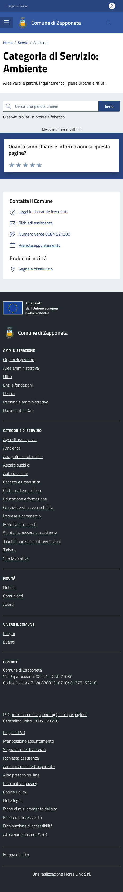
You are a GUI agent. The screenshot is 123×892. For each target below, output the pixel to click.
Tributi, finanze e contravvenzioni (32, 541)
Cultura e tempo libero (22, 490)
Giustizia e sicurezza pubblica (28, 507)
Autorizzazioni (15, 473)
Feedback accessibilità (22, 817)
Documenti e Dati (18, 410)
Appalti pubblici (16, 465)
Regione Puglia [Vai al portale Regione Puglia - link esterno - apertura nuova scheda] (18, 6)
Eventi (9, 642)
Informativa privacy (20, 783)
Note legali (12, 800)
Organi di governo (18, 359)
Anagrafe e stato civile (23, 456)
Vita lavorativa (16, 558)
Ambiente (11, 448)
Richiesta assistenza (21, 758)
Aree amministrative (21, 368)
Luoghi (9, 633)
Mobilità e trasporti (19, 524)
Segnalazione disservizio (24, 749)
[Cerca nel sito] (108, 22)
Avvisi (8, 604)
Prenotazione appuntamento (28, 741)
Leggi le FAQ (14, 732)
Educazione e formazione (25, 499)
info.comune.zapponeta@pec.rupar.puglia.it (49, 714)
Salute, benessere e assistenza (30, 533)
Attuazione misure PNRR (25, 834)
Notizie (9, 587)
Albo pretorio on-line (21, 775)
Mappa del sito (16, 854)
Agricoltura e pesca (20, 439)
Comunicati (13, 596)
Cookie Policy (14, 792)
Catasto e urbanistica (21, 482)
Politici (9, 393)
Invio (109, 106)
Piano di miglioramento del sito (30, 809)
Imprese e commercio (22, 516)
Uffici (7, 376)
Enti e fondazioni (18, 385)
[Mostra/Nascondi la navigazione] (6, 22)
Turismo (9, 550)
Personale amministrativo (25, 402)
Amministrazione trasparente (29, 766)
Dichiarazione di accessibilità (27, 826)
